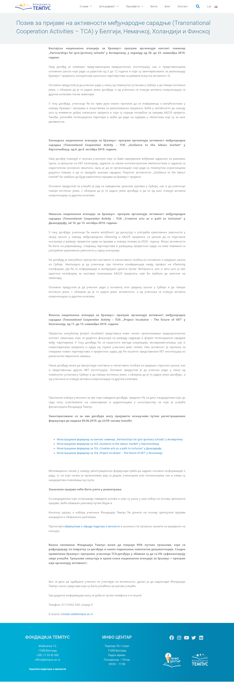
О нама (86, 6)
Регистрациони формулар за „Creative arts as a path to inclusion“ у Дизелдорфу (111, 453)
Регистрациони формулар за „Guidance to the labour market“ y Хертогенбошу (110, 449)
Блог (167, 6)
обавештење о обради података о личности (93, 531)
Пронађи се (134, 6)
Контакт (183, 6)
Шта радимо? (109, 6)
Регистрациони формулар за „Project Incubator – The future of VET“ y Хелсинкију (112, 458)
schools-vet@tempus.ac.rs (77, 619)
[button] (197, 6)
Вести (153, 6)
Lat (209, 6)
